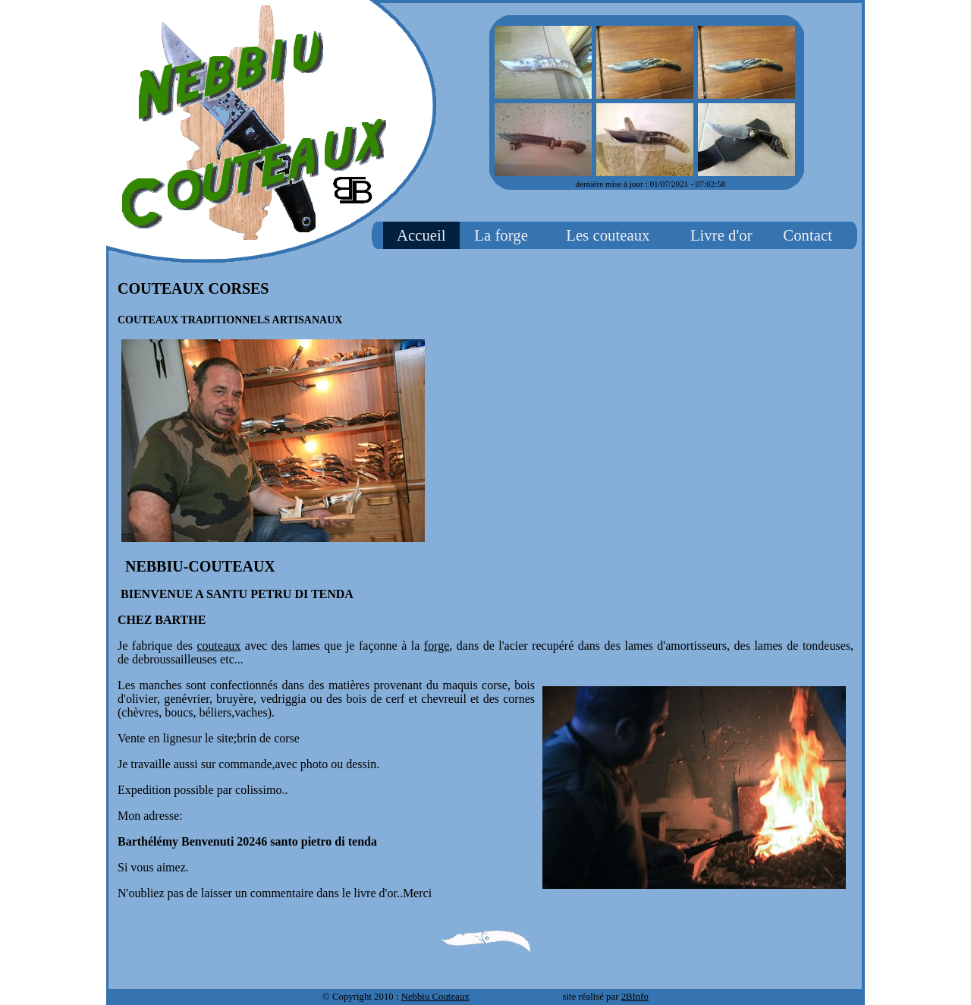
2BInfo (635, 996)
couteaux (219, 645)
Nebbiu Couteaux (435, 996)
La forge (501, 235)
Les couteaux (607, 235)
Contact (807, 235)
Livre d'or (721, 235)
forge (436, 645)
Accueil (421, 235)
